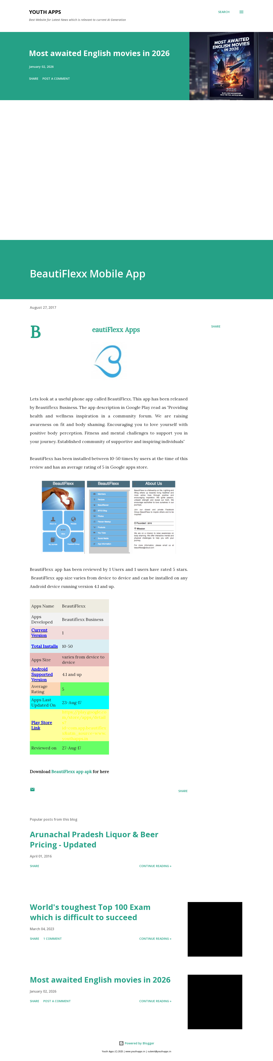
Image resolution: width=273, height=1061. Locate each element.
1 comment (52, 939)
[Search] (223, 11)
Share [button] (33, 79)
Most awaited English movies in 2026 (99, 53)
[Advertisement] (128, 176)
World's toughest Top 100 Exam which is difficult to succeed (90, 912)
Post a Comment (56, 79)
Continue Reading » (155, 866)
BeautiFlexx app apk (71, 771)
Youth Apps (45, 11)
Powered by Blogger (136, 1043)
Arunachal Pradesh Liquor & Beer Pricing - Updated (94, 839)
